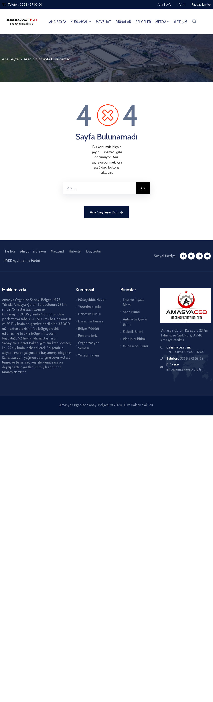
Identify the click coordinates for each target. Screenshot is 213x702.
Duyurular (93, 251)
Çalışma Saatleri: (178, 347)
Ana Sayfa (10, 59)
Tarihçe (9, 251)
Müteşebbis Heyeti (92, 300)
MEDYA (162, 22)
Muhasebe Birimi (135, 346)
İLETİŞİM (180, 22)
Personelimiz (88, 336)
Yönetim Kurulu (89, 307)
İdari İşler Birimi (134, 339)
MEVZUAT (103, 22)
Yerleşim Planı (88, 355)
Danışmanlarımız (90, 321)
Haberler (75, 251)
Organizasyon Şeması (88, 345)
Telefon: (184, 359)
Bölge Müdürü (88, 328)
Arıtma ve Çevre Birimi (135, 321)
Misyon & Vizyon (33, 251)
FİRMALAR (123, 22)
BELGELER (143, 22)
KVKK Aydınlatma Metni (22, 261)
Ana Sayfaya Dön (106, 212)
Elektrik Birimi (133, 332)
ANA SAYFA (57, 22)
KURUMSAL (81, 22)
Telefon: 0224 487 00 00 (25, 5)
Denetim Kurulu (89, 314)
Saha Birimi (131, 312)
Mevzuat (57, 251)
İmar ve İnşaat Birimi (133, 302)
